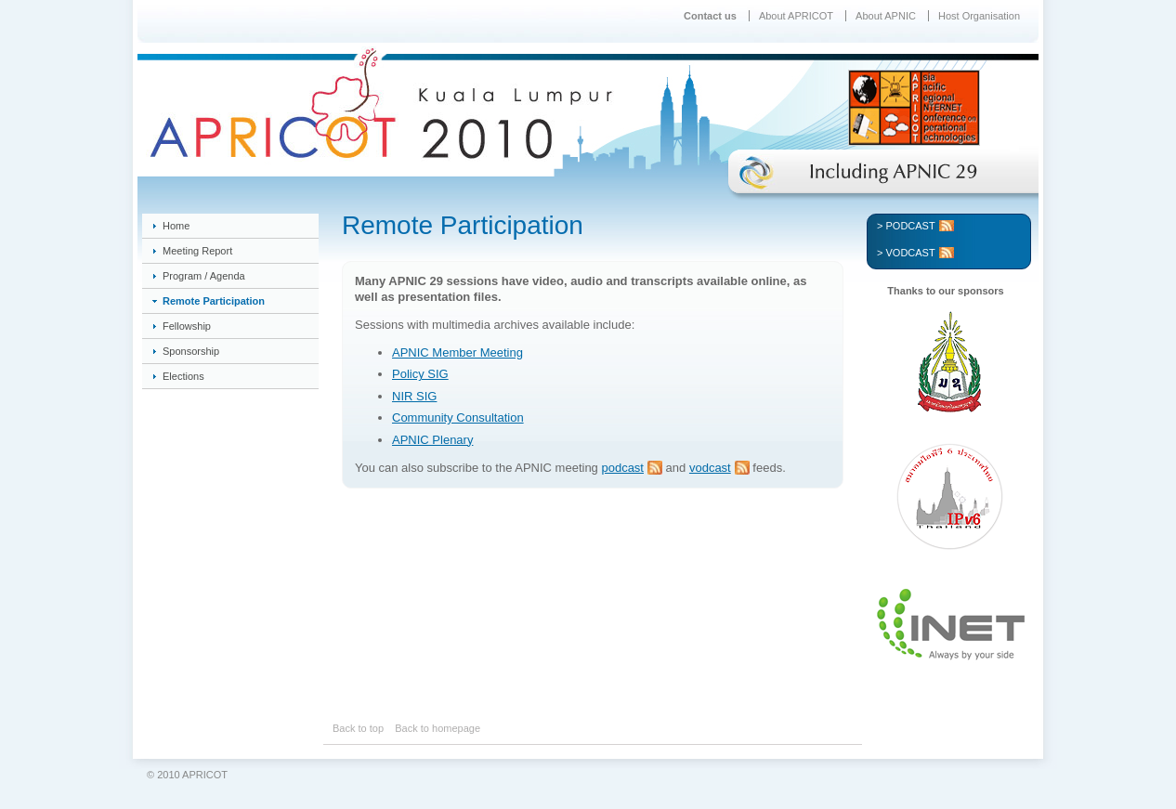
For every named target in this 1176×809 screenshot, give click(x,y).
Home (176, 225)
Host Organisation (979, 15)
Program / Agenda (204, 275)
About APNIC (886, 15)
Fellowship (187, 326)
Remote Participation (214, 301)
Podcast (909, 225)
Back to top (358, 728)
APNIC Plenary (432, 440)
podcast (622, 468)
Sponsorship (191, 351)
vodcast (710, 468)
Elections (183, 376)
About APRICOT (796, 15)
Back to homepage (437, 728)
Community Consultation (458, 417)
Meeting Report (197, 250)
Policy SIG (420, 374)
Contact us (710, 15)
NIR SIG (414, 396)
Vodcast (909, 252)
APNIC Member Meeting (457, 352)
